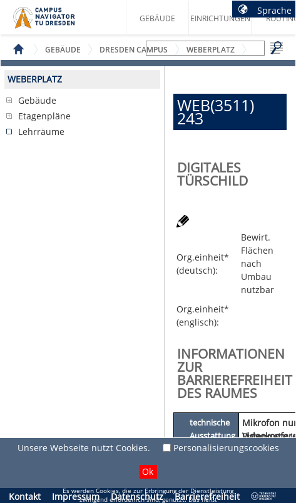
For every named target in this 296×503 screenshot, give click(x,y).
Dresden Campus (134, 49)
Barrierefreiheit (207, 496)
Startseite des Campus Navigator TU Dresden (57, 22)
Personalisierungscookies (226, 448)
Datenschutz (137, 496)
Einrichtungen (220, 18)
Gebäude (157, 18)
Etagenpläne (44, 116)
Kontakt (25, 496)
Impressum (76, 496)
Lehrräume (41, 131)
